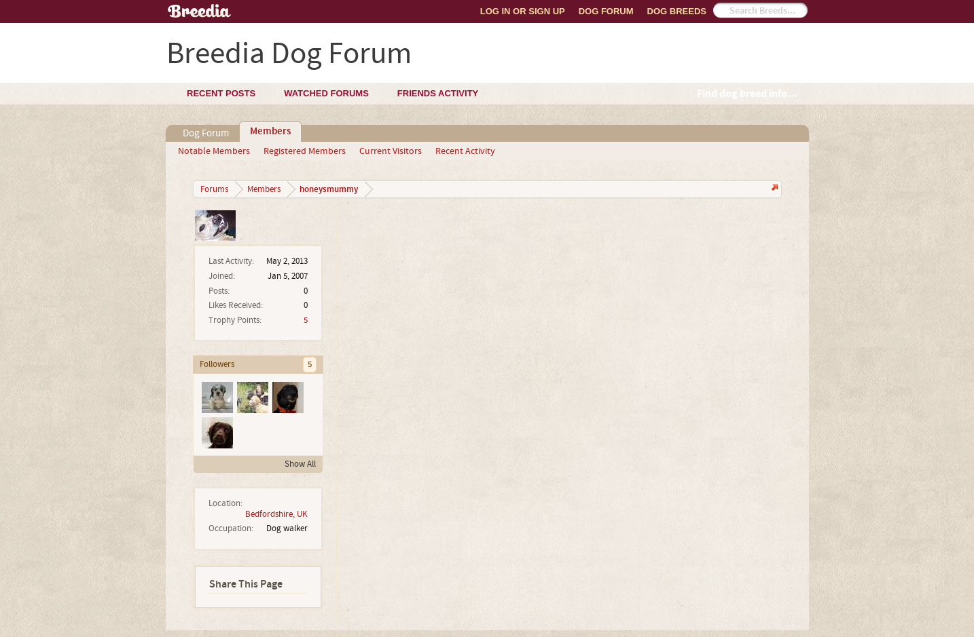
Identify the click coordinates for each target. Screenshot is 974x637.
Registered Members (305, 151)
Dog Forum (606, 11)
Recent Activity (465, 151)
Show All (300, 464)
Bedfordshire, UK (276, 514)
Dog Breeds (676, 11)
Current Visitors (390, 151)
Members (270, 131)
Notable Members (214, 151)
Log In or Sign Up (522, 11)
